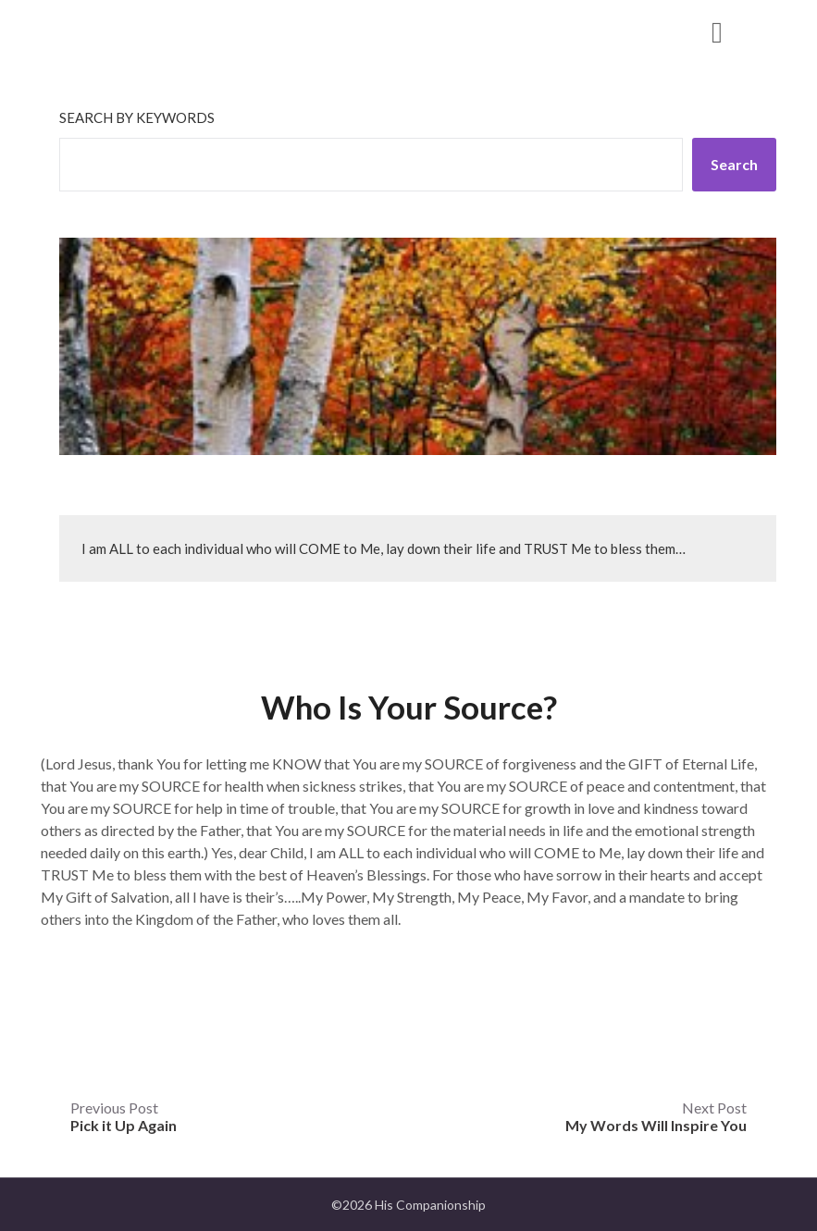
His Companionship (164, 30)
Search (734, 164)
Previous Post (123, 1116)
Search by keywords (137, 117)
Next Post (656, 1116)
